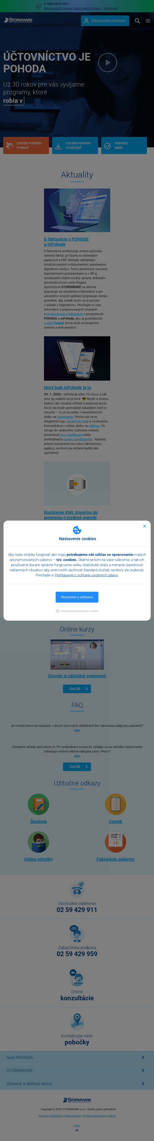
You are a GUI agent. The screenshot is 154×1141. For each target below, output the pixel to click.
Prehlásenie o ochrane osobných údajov (86, 575)
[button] (77, 610)
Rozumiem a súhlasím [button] (77, 597)
